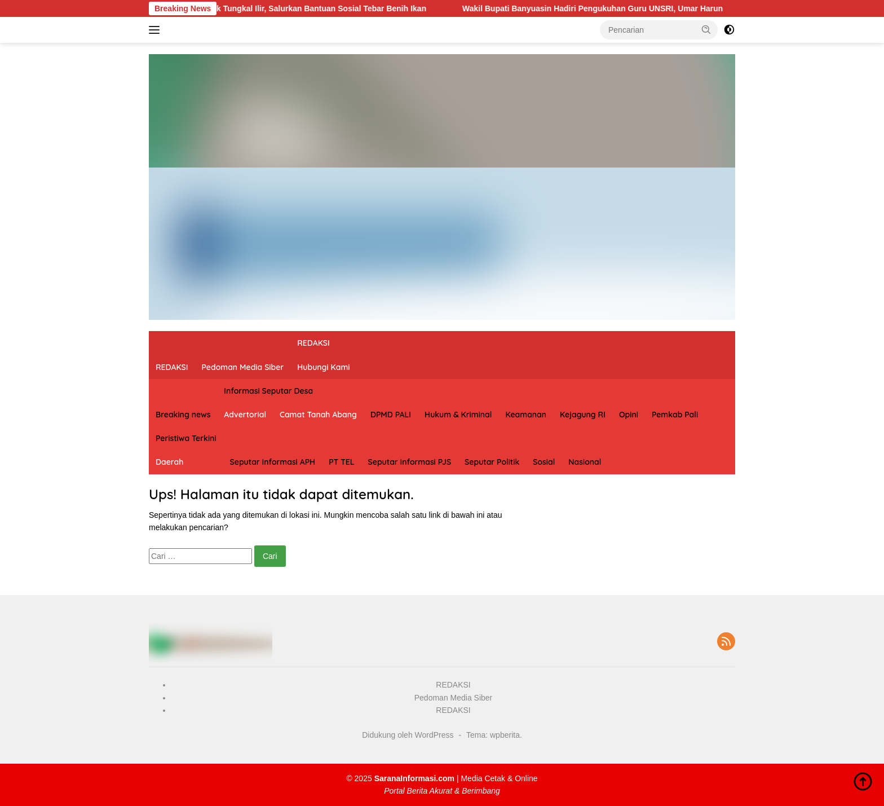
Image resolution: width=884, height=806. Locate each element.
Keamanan (525, 414)
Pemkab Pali (675, 414)
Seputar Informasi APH (273, 462)
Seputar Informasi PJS (410, 462)
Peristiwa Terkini (186, 438)
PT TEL (341, 462)
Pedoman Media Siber (243, 367)
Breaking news (183, 414)
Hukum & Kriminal (458, 414)
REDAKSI (172, 367)
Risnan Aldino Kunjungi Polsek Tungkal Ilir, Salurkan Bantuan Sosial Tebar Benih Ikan (279, 8)
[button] (706, 29)
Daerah (169, 462)
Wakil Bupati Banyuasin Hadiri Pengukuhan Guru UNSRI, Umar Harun (606, 8)
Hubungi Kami (323, 367)
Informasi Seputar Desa (268, 391)
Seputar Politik (492, 462)
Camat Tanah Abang (318, 414)
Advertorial (245, 414)
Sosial (544, 462)
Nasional (584, 462)
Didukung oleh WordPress (407, 734)
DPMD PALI (390, 414)
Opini (628, 414)
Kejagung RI (582, 414)
